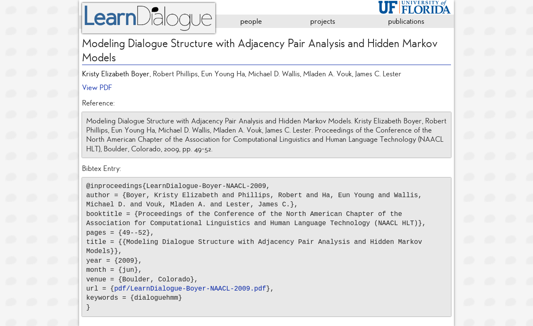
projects (322, 21)
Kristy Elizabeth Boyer (115, 74)
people (251, 21)
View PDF (97, 87)
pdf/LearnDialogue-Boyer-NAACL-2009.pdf (190, 288)
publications (406, 21)
